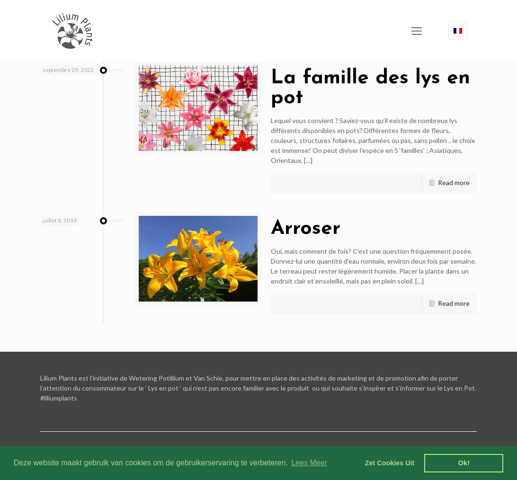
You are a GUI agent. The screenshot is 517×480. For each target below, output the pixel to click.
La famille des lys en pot (370, 88)
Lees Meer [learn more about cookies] (309, 463)
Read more (454, 182)
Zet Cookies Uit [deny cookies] (390, 463)
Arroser (305, 229)
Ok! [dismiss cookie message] (464, 463)
